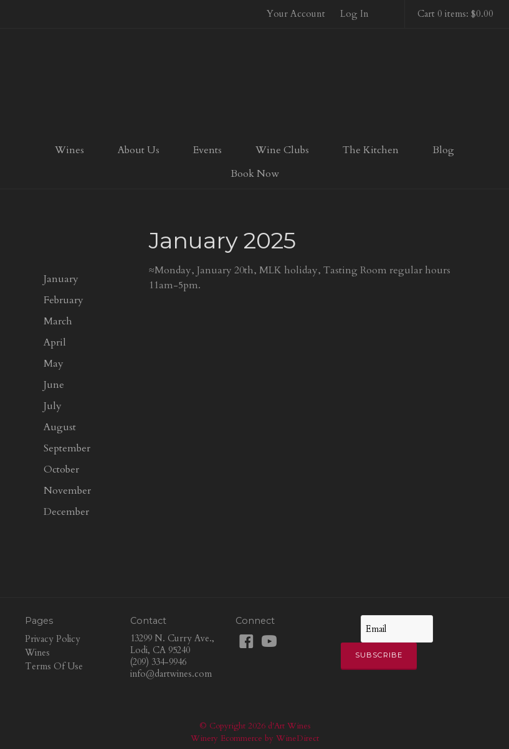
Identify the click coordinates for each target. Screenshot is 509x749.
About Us (138, 150)
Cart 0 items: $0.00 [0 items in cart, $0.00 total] (455, 13)
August (60, 427)
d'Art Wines (255, 83)
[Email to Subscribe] (397, 629)
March (58, 321)
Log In (354, 13)
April (55, 342)
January (61, 279)
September (67, 448)
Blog (443, 150)
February (63, 300)
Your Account (296, 13)
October (61, 469)
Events (207, 150)
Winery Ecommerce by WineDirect (255, 738)
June (54, 385)
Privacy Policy (52, 639)
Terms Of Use (54, 666)
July (53, 406)
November (67, 490)
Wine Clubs (282, 150)
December (66, 512)
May (54, 363)
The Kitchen (371, 150)
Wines (69, 150)
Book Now (255, 174)
